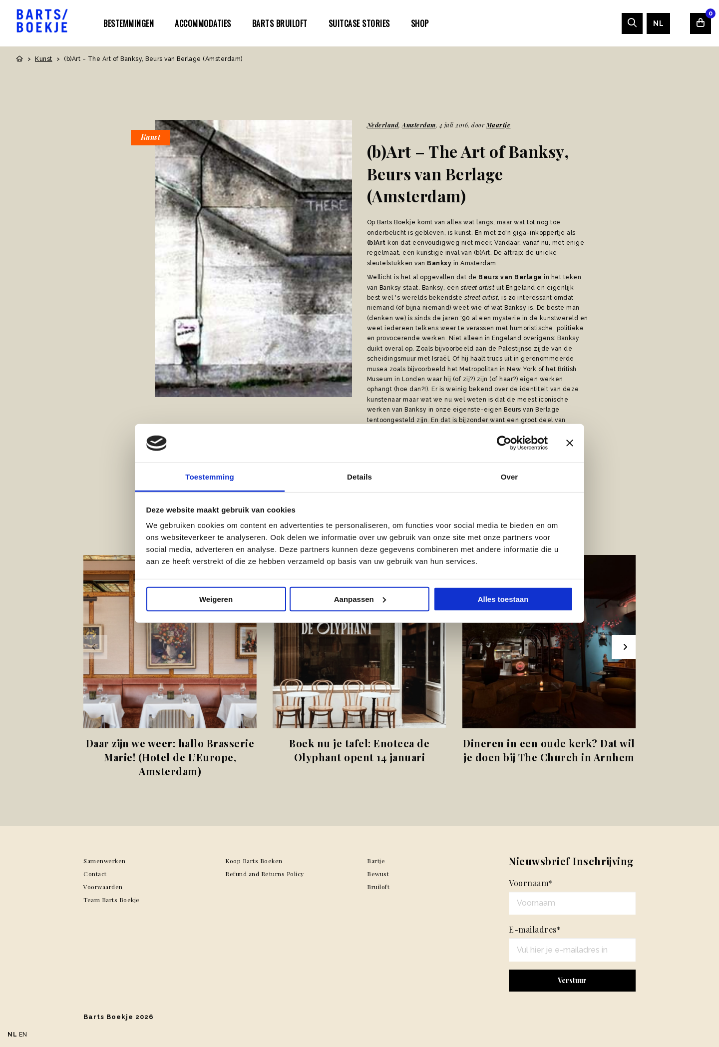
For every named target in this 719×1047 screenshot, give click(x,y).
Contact (95, 874)
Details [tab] (359, 477)
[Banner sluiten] (569, 443)
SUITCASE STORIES (359, 23)
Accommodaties (203, 23)
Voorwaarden (103, 887)
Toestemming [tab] (209, 477)
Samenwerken (104, 861)
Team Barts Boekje (111, 900)
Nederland (383, 125)
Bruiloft (378, 887)
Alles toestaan (503, 599)
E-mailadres (535, 929)
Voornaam (531, 883)
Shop (420, 23)
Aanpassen (360, 599)
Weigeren (216, 599)
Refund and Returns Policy (264, 874)
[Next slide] (624, 647)
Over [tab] (509, 477)
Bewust (378, 874)
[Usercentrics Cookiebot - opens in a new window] (504, 443)
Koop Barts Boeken (254, 861)
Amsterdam (419, 125)
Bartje (376, 861)
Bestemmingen (128, 23)
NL (658, 23)
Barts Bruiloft (280, 23)
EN (23, 1034)
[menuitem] (128, 22)
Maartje (498, 125)
